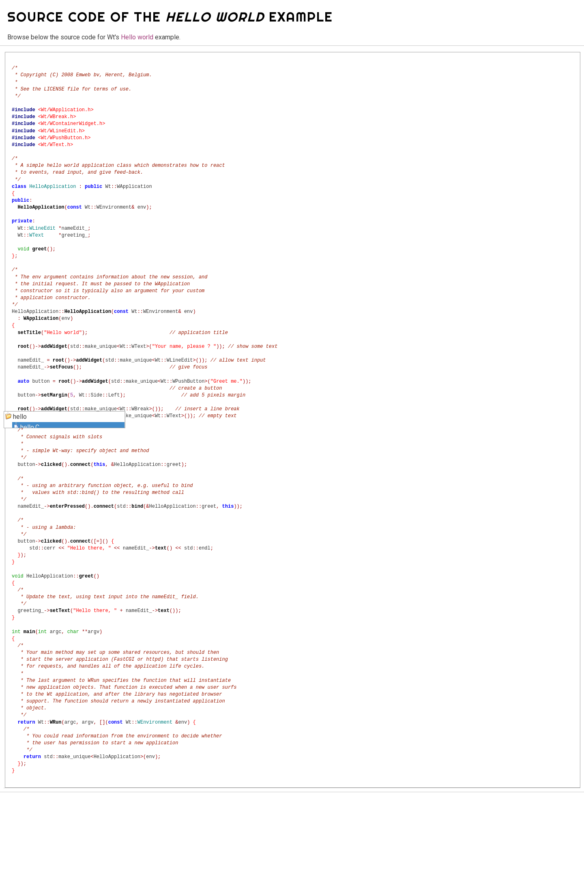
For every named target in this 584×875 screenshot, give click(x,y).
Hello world (137, 37)
